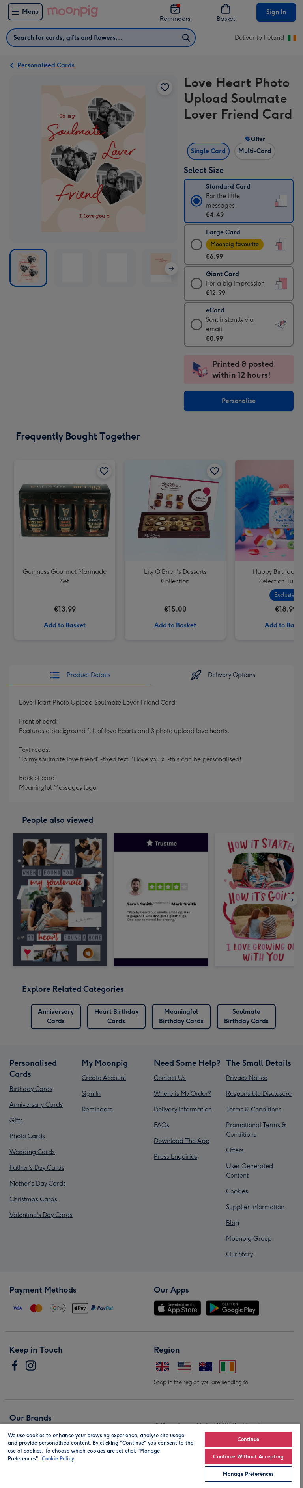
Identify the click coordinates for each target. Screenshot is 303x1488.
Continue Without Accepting (248, 1457)
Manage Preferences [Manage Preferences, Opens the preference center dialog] (248, 1474)
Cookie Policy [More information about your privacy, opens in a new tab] (58, 1459)
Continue (249, 1439)
